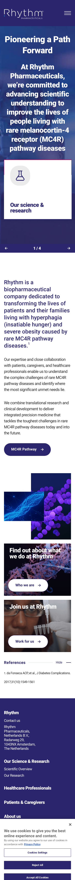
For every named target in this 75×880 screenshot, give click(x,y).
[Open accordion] (63, 663)
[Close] (70, 827)
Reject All (37, 867)
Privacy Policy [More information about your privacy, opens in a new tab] (32, 847)
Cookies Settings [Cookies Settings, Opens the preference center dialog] (37, 855)
